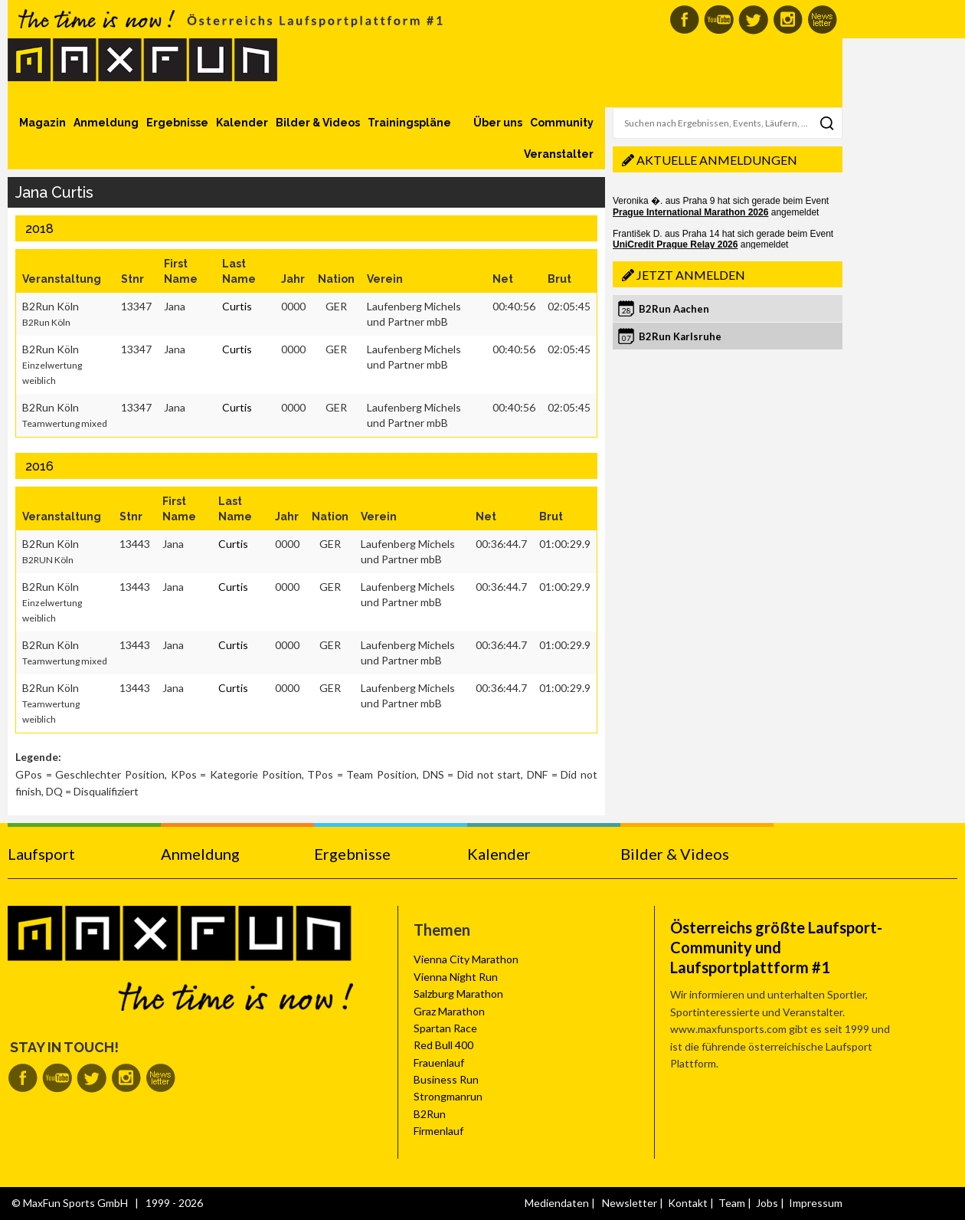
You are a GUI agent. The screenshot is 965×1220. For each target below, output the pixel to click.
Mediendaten (557, 1202)
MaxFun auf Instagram (788, 19)
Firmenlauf (438, 1130)
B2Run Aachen (674, 309)
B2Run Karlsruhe (680, 336)
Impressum (815, 1202)
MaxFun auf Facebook (684, 19)
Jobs (767, 1202)
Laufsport (41, 853)
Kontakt (688, 1202)
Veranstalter (559, 154)
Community (562, 122)
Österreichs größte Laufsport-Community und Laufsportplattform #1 (776, 947)
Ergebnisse (177, 122)
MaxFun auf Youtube (719, 19)
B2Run (430, 1113)
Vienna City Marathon (466, 959)
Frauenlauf (439, 1062)
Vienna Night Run (456, 976)
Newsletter (629, 1202)
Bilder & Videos (318, 122)
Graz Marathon (449, 1011)
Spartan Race (445, 1028)
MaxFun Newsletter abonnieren (822, 19)
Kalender (242, 122)
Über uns (497, 122)
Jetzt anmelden (690, 274)
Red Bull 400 (443, 1044)
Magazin (42, 122)
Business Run (446, 1079)
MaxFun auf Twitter (753, 19)
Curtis (237, 306)
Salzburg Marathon (458, 993)
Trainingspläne (409, 122)
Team (731, 1202)
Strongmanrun (448, 1096)
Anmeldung (106, 122)
